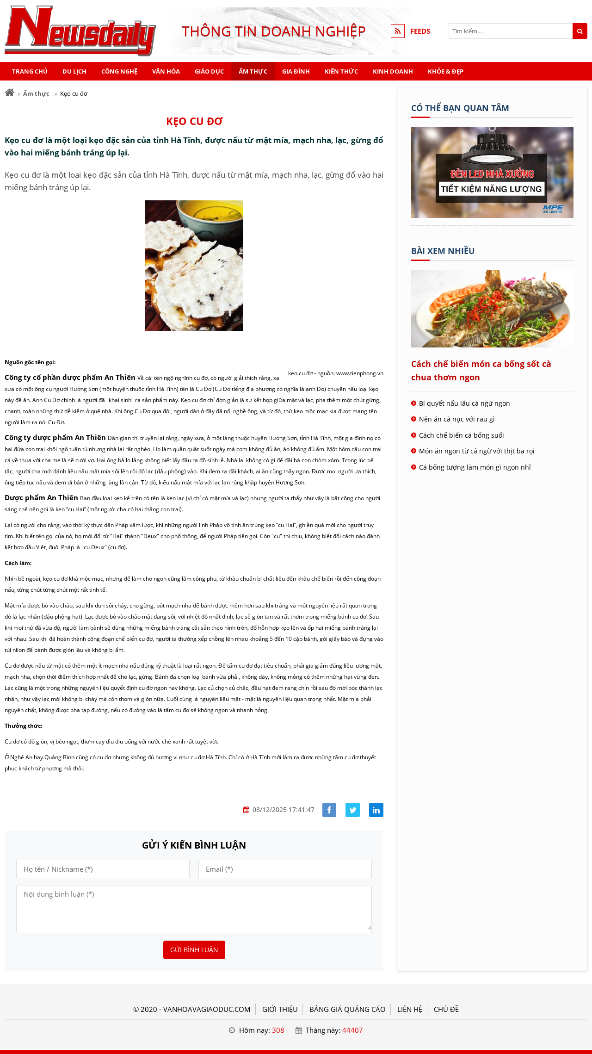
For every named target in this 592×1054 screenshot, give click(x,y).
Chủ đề (446, 1009)
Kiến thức (341, 71)
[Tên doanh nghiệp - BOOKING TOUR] (492, 215)
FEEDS (420, 31)
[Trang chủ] (9, 92)
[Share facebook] (329, 810)
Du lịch (74, 71)
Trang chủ (30, 71)
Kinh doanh (393, 71)
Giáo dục (209, 71)
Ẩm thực (253, 71)
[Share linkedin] (376, 810)
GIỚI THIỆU (280, 1009)
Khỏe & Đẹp (445, 71)
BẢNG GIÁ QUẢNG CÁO (347, 1009)
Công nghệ (119, 71)
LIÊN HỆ (409, 1009)
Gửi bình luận (194, 949)
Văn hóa (166, 71)
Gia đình (296, 71)
